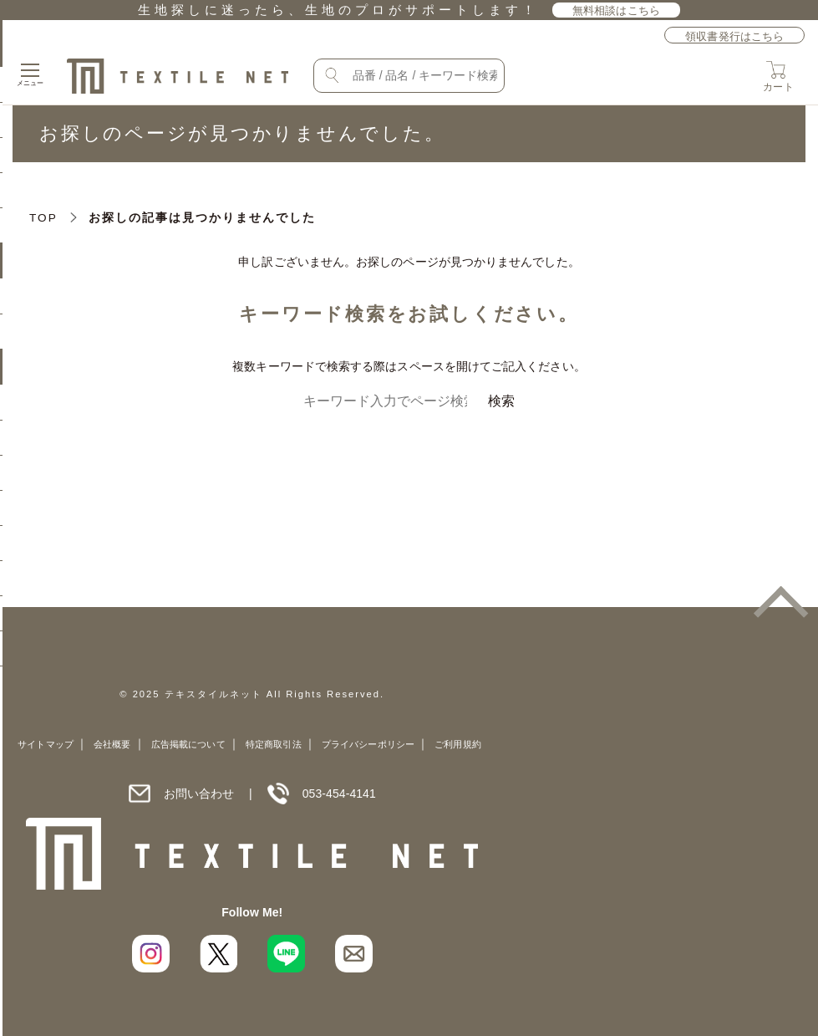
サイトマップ (45, 744)
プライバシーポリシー (368, 744)
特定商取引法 (273, 744)
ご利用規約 (457, 744)
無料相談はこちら (616, 10)
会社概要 (112, 744)
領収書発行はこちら (734, 36)
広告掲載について (188, 744)
